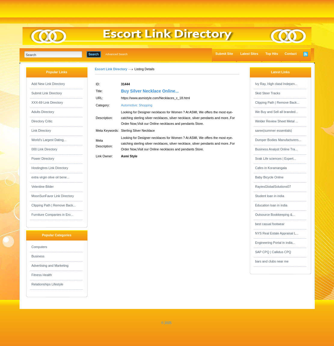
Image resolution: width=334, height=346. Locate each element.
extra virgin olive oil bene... (50, 177)
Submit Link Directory (47, 93)
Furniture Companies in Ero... (52, 214)
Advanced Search (117, 54)
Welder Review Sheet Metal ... (276, 121)
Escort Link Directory (111, 69)
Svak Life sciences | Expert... (275, 158)
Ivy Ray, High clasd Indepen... (276, 84)
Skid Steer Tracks (267, 93)
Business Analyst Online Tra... (276, 149)
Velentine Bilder (43, 186)
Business (38, 256)
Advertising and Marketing (50, 265)
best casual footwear (270, 224)
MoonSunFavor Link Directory (53, 196)
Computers (39, 247)
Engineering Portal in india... (275, 242)
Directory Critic (42, 121)
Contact (291, 53)
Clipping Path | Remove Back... (54, 205)
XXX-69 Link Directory (47, 102)
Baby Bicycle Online (269, 177)
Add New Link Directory (48, 84)
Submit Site (224, 53)
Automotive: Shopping (136, 105)
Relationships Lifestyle (47, 284)
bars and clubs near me (272, 261)
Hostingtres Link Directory (50, 168)
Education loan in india (271, 205)
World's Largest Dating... (49, 140)
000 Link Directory (44, 149)
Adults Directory (43, 112)
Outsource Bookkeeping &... (275, 214)
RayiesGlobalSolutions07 (273, 186)
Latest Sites (249, 53)
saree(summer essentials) (273, 130)
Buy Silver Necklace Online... (150, 91)
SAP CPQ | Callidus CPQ (273, 252)
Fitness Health (42, 275)
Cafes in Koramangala (271, 168)
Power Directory (43, 158)
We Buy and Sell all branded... (276, 112)
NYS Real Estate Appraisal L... (277, 233)
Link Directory (41, 130)
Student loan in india (269, 196)
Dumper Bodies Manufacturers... (278, 140)
